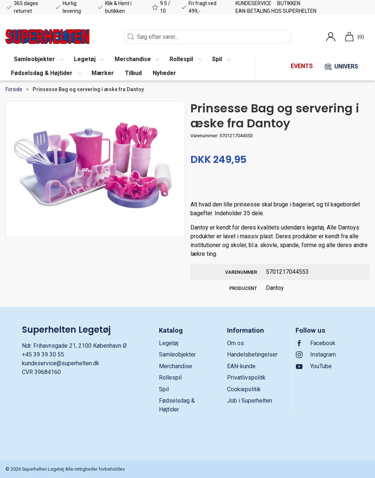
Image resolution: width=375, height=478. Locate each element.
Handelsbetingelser (252, 354)
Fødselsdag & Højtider (177, 405)
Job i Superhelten (249, 400)
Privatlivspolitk (246, 377)
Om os (235, 343)
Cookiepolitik (244, 389)
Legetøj (168, 343)
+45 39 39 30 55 (43, 354)
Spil (164, 389)
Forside (13, 89)
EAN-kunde (241, 366)
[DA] (47, 36)
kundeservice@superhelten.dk (60, 363)
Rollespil (170, 377)
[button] (38, 60)
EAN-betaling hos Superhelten (275, 11)
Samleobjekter (177, 354)
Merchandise (175, 366)
